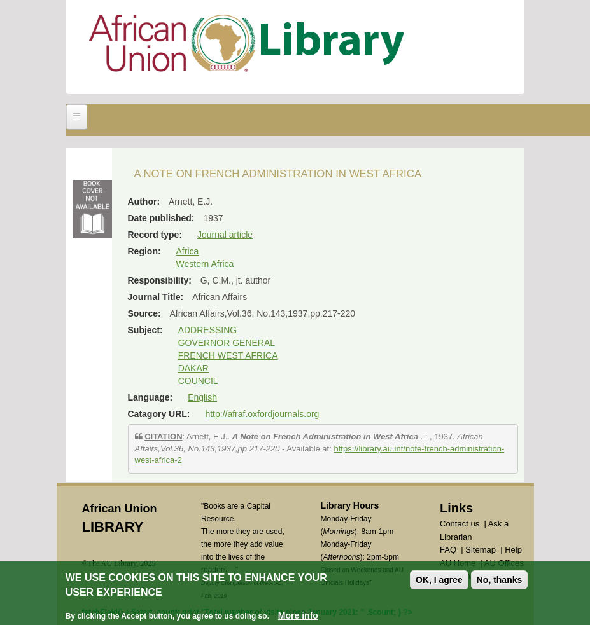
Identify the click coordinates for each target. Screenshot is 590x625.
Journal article (225, 235)
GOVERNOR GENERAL (226, 343)
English (202, 397)
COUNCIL (198, 381)
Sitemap (480, 549)
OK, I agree (439, 580)
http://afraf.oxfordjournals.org (262, 414)
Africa (187, 251)
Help (513, 549)
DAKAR (193, 368)
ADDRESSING (207, 330)
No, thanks (500, 580)
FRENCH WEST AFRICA (228, 355)
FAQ (448, 549)
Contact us (459, 523)
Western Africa (205, 264)
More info (298, 615)
